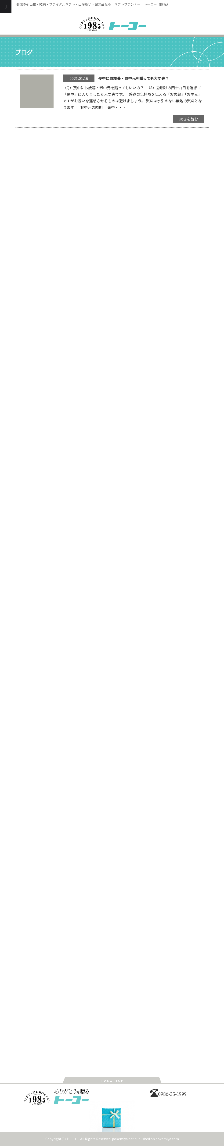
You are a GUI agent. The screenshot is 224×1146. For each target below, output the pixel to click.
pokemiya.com (167, 1138)
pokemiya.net (123, 1138)
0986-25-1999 (168, 1093)
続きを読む (188, 119)
